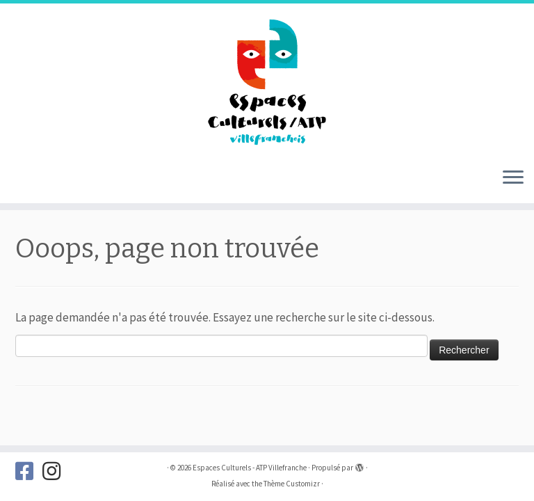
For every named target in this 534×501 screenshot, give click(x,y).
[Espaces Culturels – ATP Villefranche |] (267, 80)
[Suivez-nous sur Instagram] (56, 471)
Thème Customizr (292, 483)
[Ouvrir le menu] (513, 178)
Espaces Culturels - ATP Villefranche (250, 467)
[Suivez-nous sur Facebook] (28, 471)
